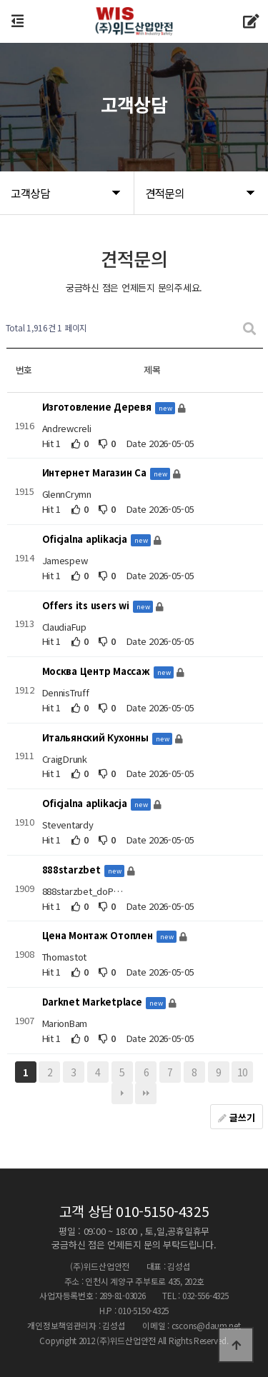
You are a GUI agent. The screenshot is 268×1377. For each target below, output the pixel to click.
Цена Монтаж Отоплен (99, 936)
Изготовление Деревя (98, 407)
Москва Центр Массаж (97, 672)
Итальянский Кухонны (97, 737)
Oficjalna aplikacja (86, 539)
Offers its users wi (87, 605)
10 (242, 1072)
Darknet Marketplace (93, 1001)
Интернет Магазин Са (95, 473)
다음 (122, 1093)
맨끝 (146, 1093)
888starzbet (73, 869)
